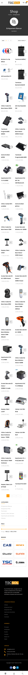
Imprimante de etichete (9, 612)
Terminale (4, 511)
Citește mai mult (11, 51)
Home (10, 14)
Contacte (6, 634)
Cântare (3, 518)
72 (8, 40)
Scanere (6, 614)
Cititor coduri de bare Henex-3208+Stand (20, 253)
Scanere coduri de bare (7, 513)
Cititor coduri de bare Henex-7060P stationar (6, 460)
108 (10, 40)
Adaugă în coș (11, 98)
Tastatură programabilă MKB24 (5, 131)
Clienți (5, 639)
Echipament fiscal (8, 607)
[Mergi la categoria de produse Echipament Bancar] (14, 21)
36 (6, 40)
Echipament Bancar (14, 28)
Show (3, 40)
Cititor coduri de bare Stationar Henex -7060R (6, 435)
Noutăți (6, 632)
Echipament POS (5, 509)
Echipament (7, 629)
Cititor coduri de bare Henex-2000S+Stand (20, 131)
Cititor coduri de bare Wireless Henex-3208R (20, 360)
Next (20, 495)
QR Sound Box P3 (6, 76)
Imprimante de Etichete (7, 516)
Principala (6, 627)
